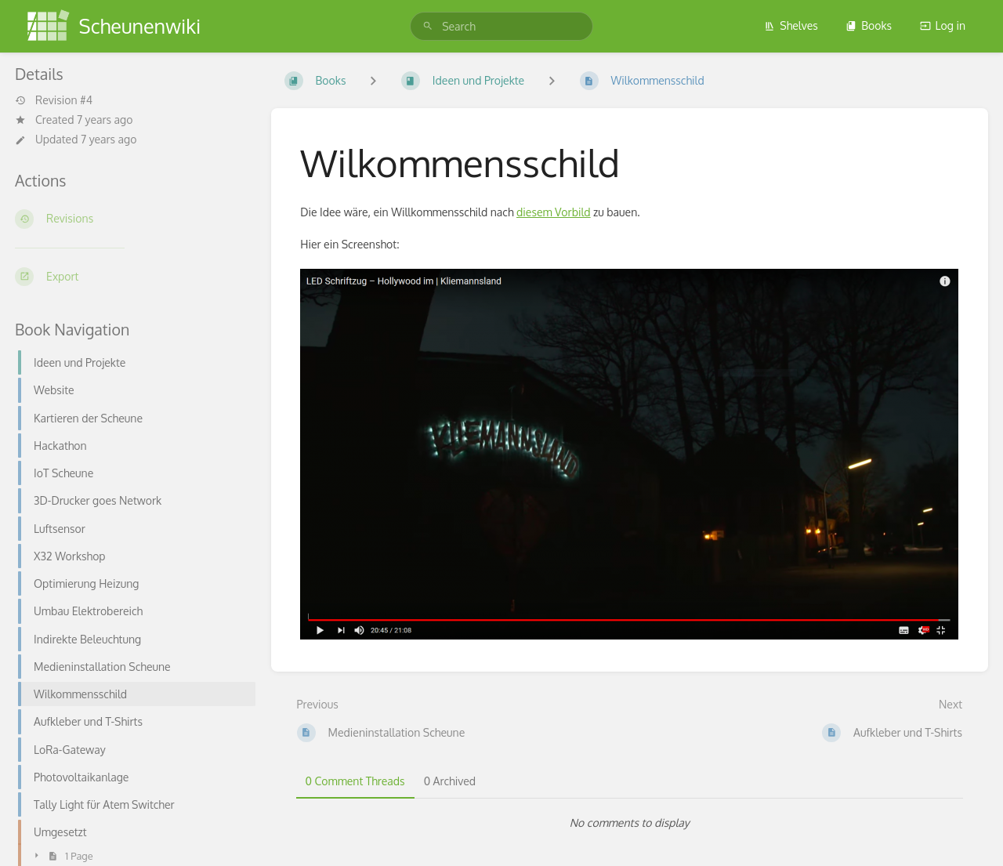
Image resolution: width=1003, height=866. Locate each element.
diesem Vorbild (553, 212)
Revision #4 (53, 100)
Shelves (791, 25)
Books (868, 25)
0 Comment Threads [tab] (355, 781)
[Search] (427, 26)
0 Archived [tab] (450, 781)
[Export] (130, 276)
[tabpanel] (630, 823)
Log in (942, 25)
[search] (501, 26)
